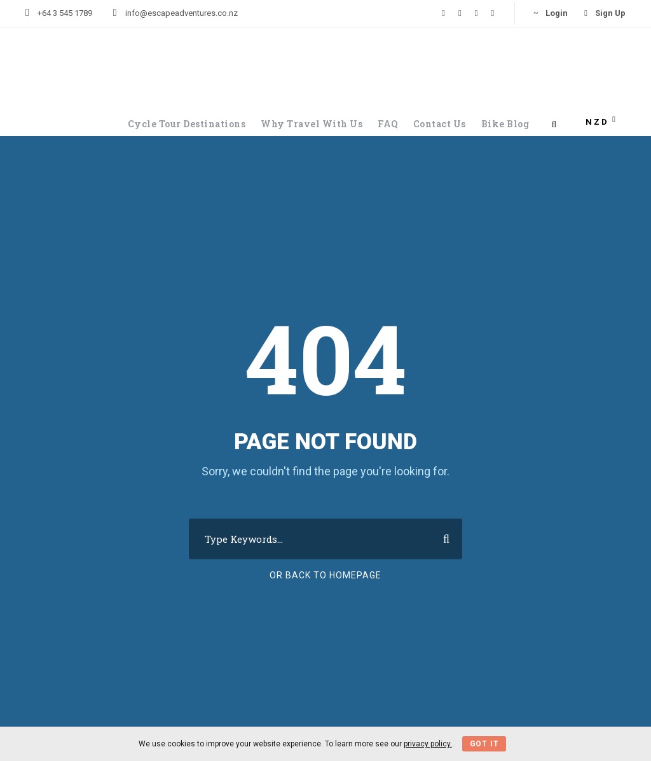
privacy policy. (428, 743)
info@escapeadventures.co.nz (181, 13)
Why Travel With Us (311, 124)
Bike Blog (505, 124)
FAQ (388, 124)
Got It (484, 743)
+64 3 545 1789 (65, 13)
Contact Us (439, 124)
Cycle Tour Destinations (187, 124)
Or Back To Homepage (325, 575)
